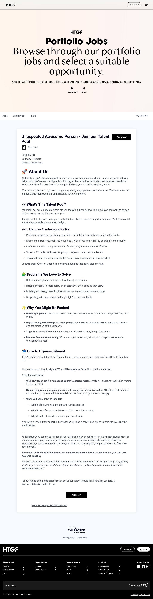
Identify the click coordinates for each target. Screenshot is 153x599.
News (69, 573)
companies (18, 115)
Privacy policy (68, 538)
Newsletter (127, 549)
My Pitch (143, 549)
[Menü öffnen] (146, 4)
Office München (105, 573)
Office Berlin (103, 570)
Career (38, 566)
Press (69, 570)
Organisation (8, 570)
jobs (5, 115)
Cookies (134, 595)
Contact (6, 566)
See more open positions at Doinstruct (49, 505)
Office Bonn (103, 566)
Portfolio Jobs (40, 570)
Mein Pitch (134, 5)
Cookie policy (82, 538)
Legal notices (144, 595)
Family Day (72, 566)
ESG (4, 573)
